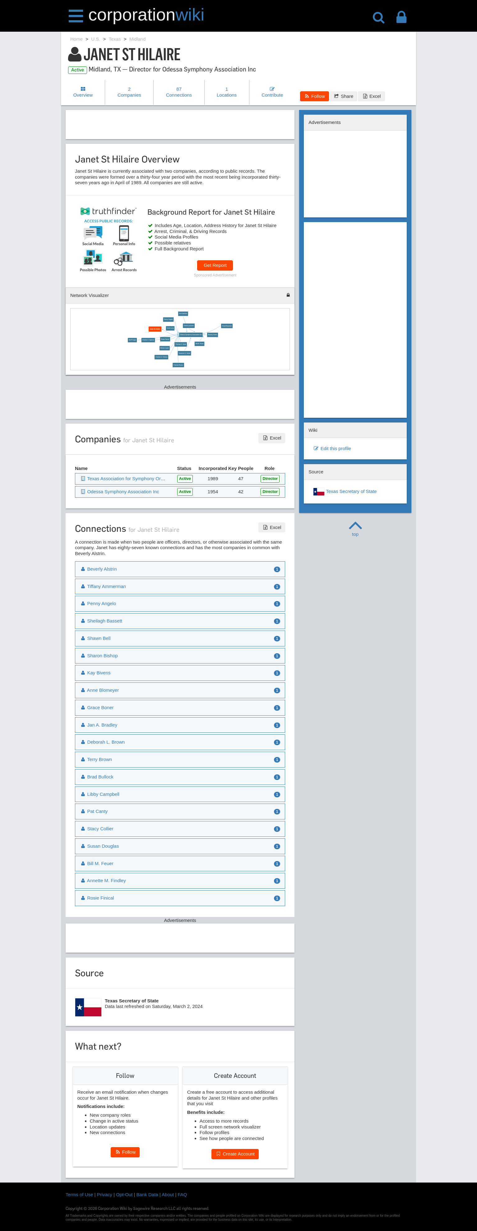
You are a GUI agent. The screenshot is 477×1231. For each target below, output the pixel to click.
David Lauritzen (189, 325)
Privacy (104, 1194)
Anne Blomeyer (99, 690)
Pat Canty (94, 811)
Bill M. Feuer (200, 343)
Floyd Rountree (227, 326)
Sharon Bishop (99, 655)
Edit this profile (332, 448)
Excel (371, 96)
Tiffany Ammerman (103, 586)
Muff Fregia (132, 340)
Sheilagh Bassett (101, 620)
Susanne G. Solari (184, 353)
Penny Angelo (168, 319)
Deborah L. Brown (102, 742)
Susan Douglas (99, 846)
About (168, 1194)
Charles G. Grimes (161, 357)
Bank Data (147, 1194)
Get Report (215, 265)
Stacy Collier (96, 828)
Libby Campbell (99, 794)
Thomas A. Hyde (181, 344)
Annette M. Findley (103, 880)
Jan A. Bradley (98, 724)
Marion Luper (164, 348)
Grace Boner (97, 707)
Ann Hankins (183, 313)
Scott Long (170, 328)
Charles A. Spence (148, 340)
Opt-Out (124, 1194)
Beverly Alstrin (212, 334)
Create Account (235, 1153)
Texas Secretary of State (345, 492)
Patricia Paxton (178, 365)
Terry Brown (96, 759)
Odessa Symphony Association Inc (191, 334)
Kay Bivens (95, 672)
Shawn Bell (95, 638)
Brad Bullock (96, 776)
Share (343, 96)
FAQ (182, 1194)
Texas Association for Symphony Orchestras (129, 478)
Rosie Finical (165, 339)
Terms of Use (79, 1194)
